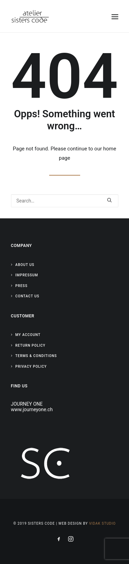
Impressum (26, 275)
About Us (24, 265)
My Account (28, 335)
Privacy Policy (31, 366)
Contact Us (27, 296)
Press (21, 286)
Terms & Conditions (36, 356)
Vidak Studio (102, 523)
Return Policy (30, 345)
